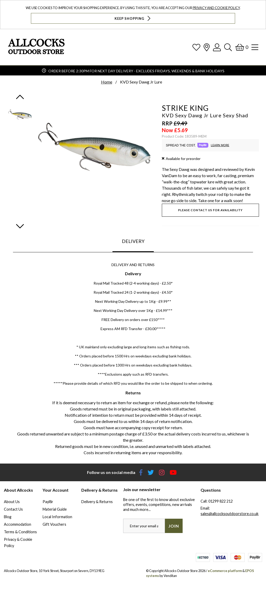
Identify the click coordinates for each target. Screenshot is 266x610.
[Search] (228, 47)
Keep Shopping (133, 18)
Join (173, 525)
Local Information (57, 517)
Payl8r (48, 501)
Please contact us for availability (210, 210)
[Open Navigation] (254, 47)
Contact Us (13, 509)
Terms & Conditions (20, 532)
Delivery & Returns (97, 501)
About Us (12, 501)
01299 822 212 (220, 501)
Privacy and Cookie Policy (216, 8)
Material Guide (55, 509)
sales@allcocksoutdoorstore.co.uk (229, 513)
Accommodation (17, 524)
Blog (7, 517)
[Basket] (241, 47)
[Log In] (217, 47)
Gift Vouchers (54, 524)
